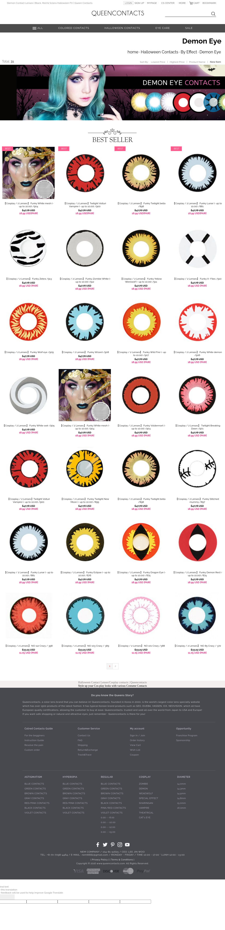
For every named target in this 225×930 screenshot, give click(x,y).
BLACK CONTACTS (35, 808)
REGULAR (107, 776)
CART (196, 3)
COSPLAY (145, 776)
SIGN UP (139, 3)
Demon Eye (210, 52)
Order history (137, 740)
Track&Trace (85, 755)
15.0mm (181, 803)
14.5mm (181, 793)
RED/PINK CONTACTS (37, 803)
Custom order (32, 750)
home (133, 52)
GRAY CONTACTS (34, 798)
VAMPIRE (144, 808)
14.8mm (181, 798)
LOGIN (128, 3)
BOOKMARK (209, 3)
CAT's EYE (144, 817)
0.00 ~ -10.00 (108, 822)
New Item (215, 62)
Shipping (83, 745)
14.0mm (181, 784)
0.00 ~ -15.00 (108, 832)
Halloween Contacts (159, 52)
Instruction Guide (34, 740)
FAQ (80, 740)
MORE (182, 3)
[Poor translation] (10, 897)
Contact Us (84, 735)
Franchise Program (186, 735)
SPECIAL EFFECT (148, 798)
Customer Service (89, 728)
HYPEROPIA (70, 776)
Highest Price (177, 62)
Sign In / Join (137, 735)
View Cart (135, 745)
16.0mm (181, 808)
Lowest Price (158, 62)
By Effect (189, 52)
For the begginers (35, 735)
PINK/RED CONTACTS (113, 808)
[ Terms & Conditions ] (122, 859)
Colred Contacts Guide (39, 728)
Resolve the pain (34, 745)
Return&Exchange (88, 750)
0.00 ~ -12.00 (108, 827)
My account (137, 728)
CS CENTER (168, 3)
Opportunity (183, 728)
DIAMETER (183, 776)
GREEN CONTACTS (35, 788)
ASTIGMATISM (33, 776)
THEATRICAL (146, 812)
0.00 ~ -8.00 (107, 817)
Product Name (197, 62)
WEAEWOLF (146, 793)
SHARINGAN (146, 803)
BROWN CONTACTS (36, 793)
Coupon (134, 755)
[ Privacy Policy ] (100, 859)
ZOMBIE (143, 784)
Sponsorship (183, 740)
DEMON (143, 788)
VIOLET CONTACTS (35, 812)
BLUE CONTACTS (34, 784)
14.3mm (181, 788)
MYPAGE (152, 3)
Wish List (135, 750)
